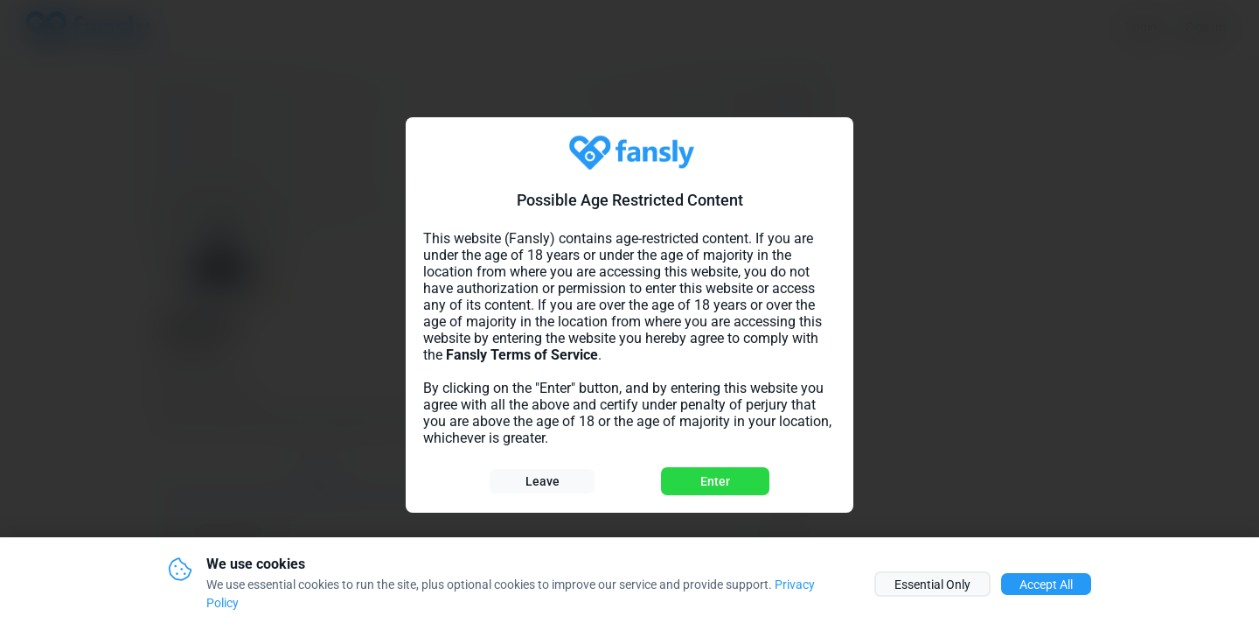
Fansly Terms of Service (522, 354)
